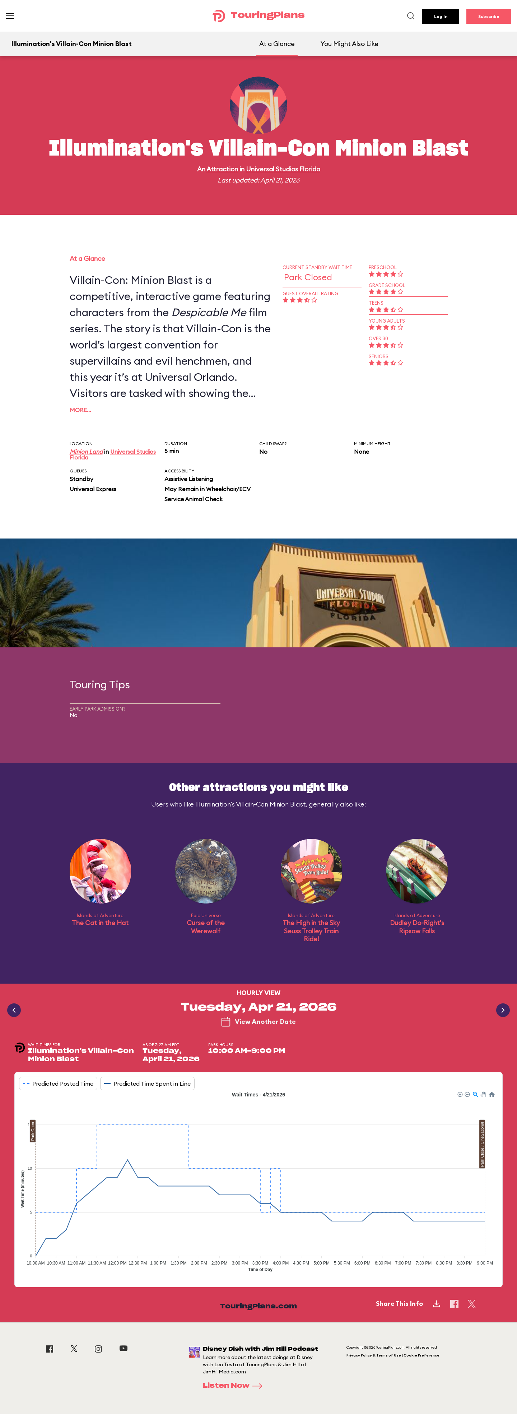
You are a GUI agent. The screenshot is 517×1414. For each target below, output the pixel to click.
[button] (459, 1093)
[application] (258, 1183)
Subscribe (488, 16)
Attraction (222, 169)
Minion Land (86, 451)
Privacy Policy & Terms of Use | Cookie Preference (392, 1355)
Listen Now (235, 1386)
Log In (440, 16)
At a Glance (277, 44)
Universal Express (93, 489)
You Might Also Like (349, 44)
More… (80, 409)
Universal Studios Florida (283, 169)
